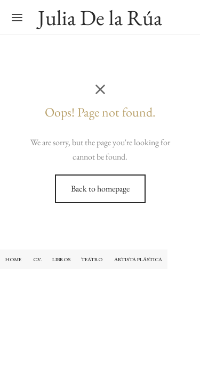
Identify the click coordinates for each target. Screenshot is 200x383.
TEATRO (92, 259)
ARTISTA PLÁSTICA (138, 259)
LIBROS (61, 259)
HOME (13, 259)
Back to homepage (100, 188)
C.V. (37, 259)
